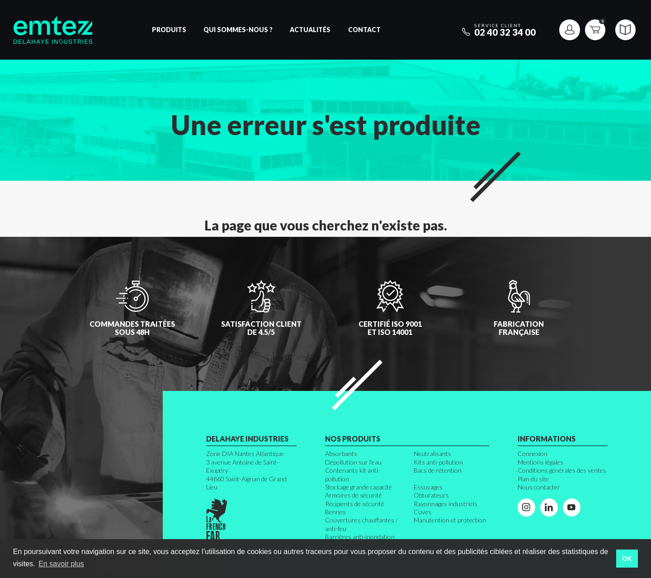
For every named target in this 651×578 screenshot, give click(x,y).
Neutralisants (432, 453)
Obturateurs (431, 495)
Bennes (335, 512)
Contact (364, 29)
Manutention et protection (450, 520)
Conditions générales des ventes (562, 470)
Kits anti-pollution (438, 462)
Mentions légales (540, 462)
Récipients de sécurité (354, 504)
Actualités (310, 29)
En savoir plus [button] (61, 564)
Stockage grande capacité (358, 487)
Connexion (532, 453)
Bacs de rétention (438, 470)
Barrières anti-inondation (360, 536)
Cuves (422, 512)
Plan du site (533, 479)
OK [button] (627, 558)
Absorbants (341, 453)
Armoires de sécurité (353, 495)
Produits (169, 29)
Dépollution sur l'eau (353, 462)
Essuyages (428, 487)
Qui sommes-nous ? (238, 29)
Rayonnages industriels (445, 504)
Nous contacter (539, 487)
